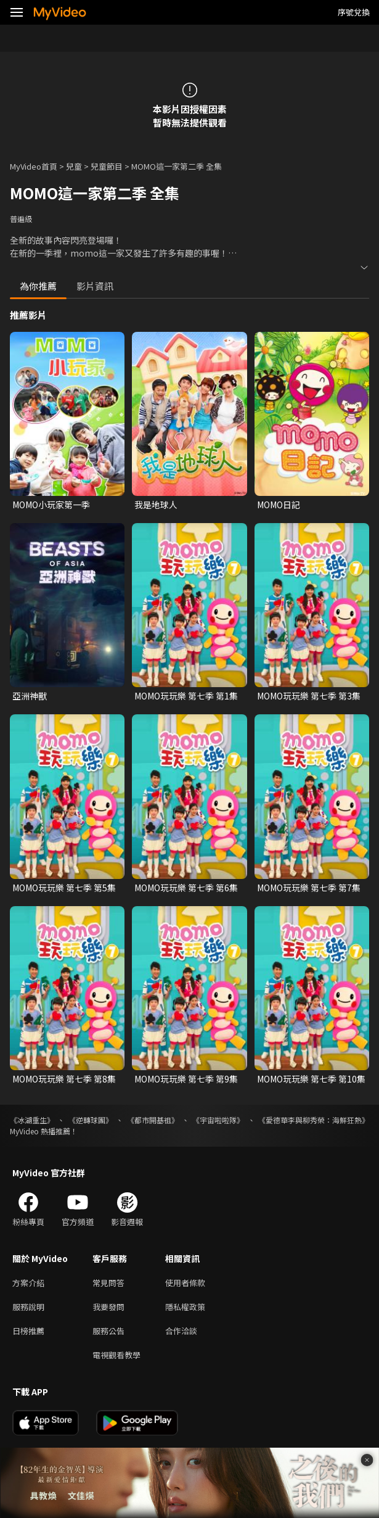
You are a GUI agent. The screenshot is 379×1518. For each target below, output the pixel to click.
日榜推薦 (28, 1331)
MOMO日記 (278, 504)
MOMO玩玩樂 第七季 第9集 (186, 1079)
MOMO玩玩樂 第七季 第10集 (311, 1079)
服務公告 (108, 1331)
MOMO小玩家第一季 (51, 504)
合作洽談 (181, 1331)
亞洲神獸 (29, 696)
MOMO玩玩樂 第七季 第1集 (186, 696)
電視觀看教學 (116, 1355)
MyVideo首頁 (33, 166)
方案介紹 (28, 1283)
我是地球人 (155, 504)
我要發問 (108, 1307)
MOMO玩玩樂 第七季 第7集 (309, 887)
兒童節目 (107, 166)
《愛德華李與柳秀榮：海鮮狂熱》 (313, 1120)
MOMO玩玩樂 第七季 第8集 (64, 1079)
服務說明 (28, 1307)
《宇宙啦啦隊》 (218, 1120)
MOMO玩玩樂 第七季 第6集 (186, 887)
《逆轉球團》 (90, 1120)
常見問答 (108, 1283)
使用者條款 (185, 1283)
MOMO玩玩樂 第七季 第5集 (64, 887)
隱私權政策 (185, 1307)
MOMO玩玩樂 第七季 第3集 (309, 696)
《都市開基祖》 (153, 1120)
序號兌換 (354, 12)
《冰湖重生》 (32, 1120)
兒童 (74, 166)
